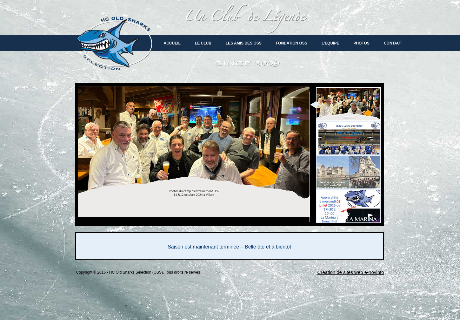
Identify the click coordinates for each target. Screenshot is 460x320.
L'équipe (330, 43)
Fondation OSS (291, 43)
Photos (361, 43)
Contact (393, 43)
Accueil (172, 43)
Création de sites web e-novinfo (350, 272)
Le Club (203, 43)
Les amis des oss (244, 43)
